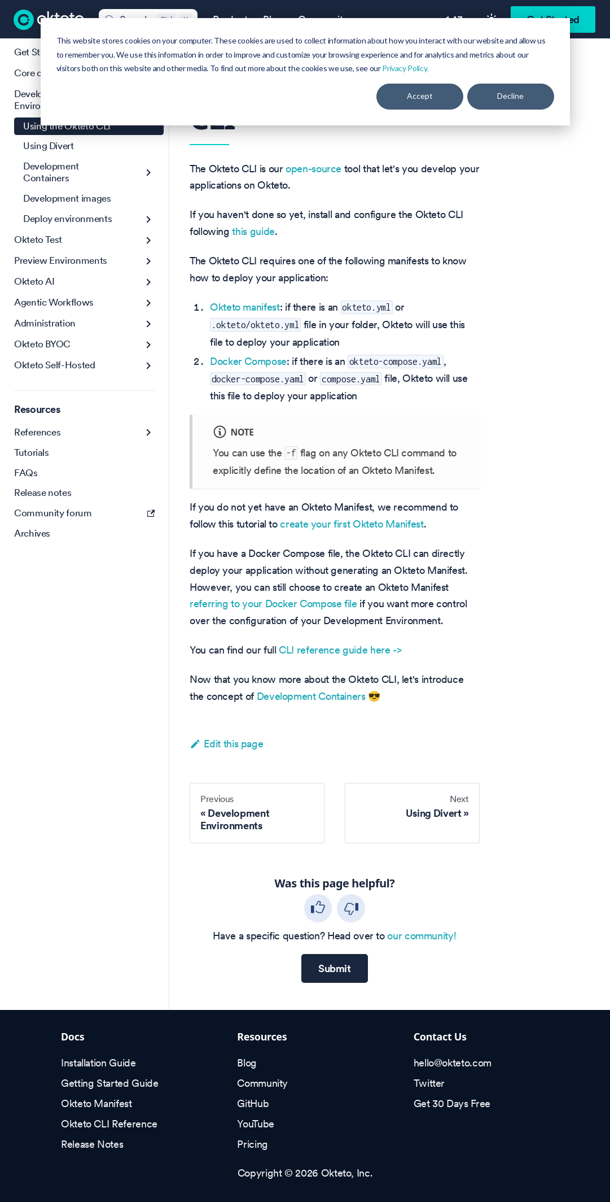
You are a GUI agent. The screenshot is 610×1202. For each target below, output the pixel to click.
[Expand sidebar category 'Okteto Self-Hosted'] (148, 365)
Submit (334, 968)
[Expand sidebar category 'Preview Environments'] (148, 261)
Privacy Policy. (405, 68)
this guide (253, 231)
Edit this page (226, 743)
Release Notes (92, 1144)
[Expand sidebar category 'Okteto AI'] (148, 282)
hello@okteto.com (452, 1062)
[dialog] (305, 71)
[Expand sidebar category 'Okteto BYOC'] (148, 345)
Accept (420, 96)
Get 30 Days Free (452, 1103)
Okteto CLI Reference (109, 1123)
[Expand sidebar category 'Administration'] (148, 324)
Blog (247, 1062)
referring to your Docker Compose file (273, 603)
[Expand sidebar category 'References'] (148, 432)
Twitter (429, 1083)
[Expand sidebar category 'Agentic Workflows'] (148, 303)
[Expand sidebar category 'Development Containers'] (148, 173)
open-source (313, 168)
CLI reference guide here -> (340, 649)
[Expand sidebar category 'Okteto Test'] (148, 240)
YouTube (255, 1123)
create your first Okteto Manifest (351, 523)
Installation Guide (98, 1062)
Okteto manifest (245, 306)
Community (262, 1083)
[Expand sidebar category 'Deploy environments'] (148, 219)
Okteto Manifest (96, 1103)
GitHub (253, 1103)
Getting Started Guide (109, 1083)
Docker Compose (248, 361)
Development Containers (311, 696)
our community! (421, 935)
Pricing (252, 1144)
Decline (510, 96)
